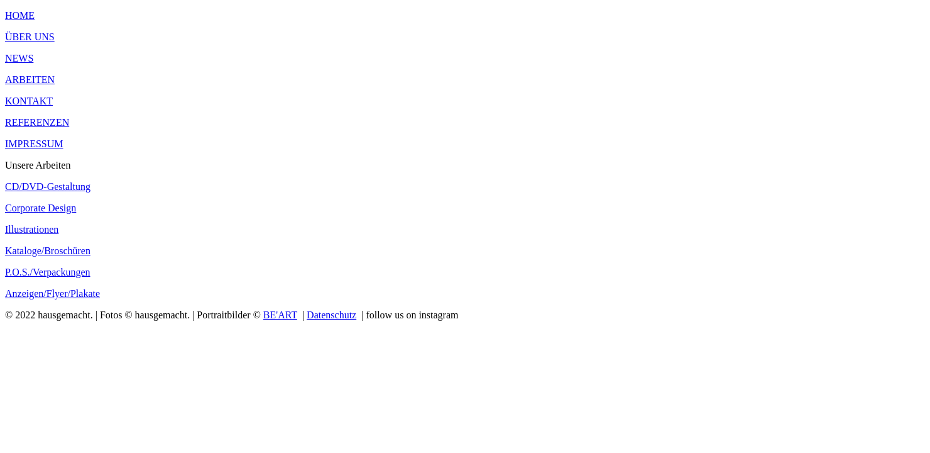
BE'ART (280, 315)
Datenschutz (331, 315)
